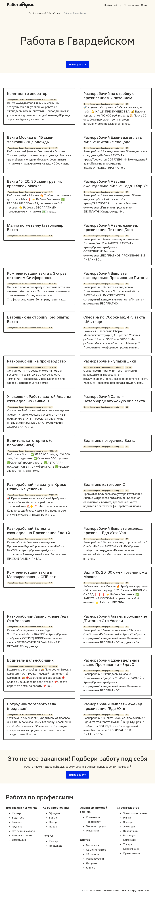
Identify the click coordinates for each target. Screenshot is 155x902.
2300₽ (129, 367)
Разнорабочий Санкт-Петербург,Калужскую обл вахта (114, 398)
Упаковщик (19, 839)
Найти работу (112, 5)
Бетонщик (129, 835)
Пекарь (53, 822)
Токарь (127, 844)
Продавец (55, 845)
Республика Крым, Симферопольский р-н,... (27, 100)
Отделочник (130, 831)
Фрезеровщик (131, 853)
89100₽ (52, 284)
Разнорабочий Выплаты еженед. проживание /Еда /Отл (113, 706)
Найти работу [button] (77, 64)
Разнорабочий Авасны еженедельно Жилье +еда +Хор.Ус (115, 183)
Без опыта (92, 845)
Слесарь (128, 822)
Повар (53, 826)
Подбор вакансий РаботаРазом (44, 13)
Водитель (18, 817)
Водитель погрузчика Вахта (109, 440)
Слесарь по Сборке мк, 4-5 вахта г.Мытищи (114, 319)
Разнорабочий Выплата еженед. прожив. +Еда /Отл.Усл (113, 530)
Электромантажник (135, 813)
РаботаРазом (95, 891)
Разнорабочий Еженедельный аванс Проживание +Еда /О (111, 662)
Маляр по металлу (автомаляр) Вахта (36, 227)
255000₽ (53, 666)
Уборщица (92, 854)
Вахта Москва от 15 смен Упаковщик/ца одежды (30, 139)
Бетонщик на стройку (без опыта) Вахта (38, 319)
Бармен (53, 817)
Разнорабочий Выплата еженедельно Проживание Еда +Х (38, 530)
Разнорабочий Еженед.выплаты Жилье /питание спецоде (112, 139)
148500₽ (53, 495)
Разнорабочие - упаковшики (109, 361)
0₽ (127, 104)
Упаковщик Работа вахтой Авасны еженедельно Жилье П (39, 398)
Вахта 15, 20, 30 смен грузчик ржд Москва (115, 574)
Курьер (16, 813)
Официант (55, 813)
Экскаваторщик (96, 826)
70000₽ (53, 367)
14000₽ (52, 100)
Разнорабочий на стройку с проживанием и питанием (108, 95)
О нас (144, 5)
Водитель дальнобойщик (30, 660)
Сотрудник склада (23, 831)
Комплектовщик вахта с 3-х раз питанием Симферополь (37, 275)
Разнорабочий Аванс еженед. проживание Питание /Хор (110, 227)
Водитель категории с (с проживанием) (29, 442)
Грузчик (17, 826)
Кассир (53, 841)
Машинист (92, 830)
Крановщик (93, 817)
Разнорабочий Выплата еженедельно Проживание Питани (115, 275)
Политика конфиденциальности (135, 891)
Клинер (90, 867)
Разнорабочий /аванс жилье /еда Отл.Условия (38, 618)
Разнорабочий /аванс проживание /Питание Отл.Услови (115, 618)
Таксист (17, 822)
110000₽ (53, 451)
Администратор (96, 849)
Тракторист (93, 821)
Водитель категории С (104, 484)
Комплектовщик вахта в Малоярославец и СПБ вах (31, 574)
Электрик (129, 826)
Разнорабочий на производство (36, 361)
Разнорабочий (95, 858)
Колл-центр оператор (27, 93)
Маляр (127, 817)
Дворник (91, 863)
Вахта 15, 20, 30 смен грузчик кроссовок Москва (34, 183)
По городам (131, 5)
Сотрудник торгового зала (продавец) (31, 706)
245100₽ (53, 148)
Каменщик (129, 839)
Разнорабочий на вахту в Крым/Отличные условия (36, 486)
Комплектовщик (22, 835)
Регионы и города (111, 891)
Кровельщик (131, 848)
